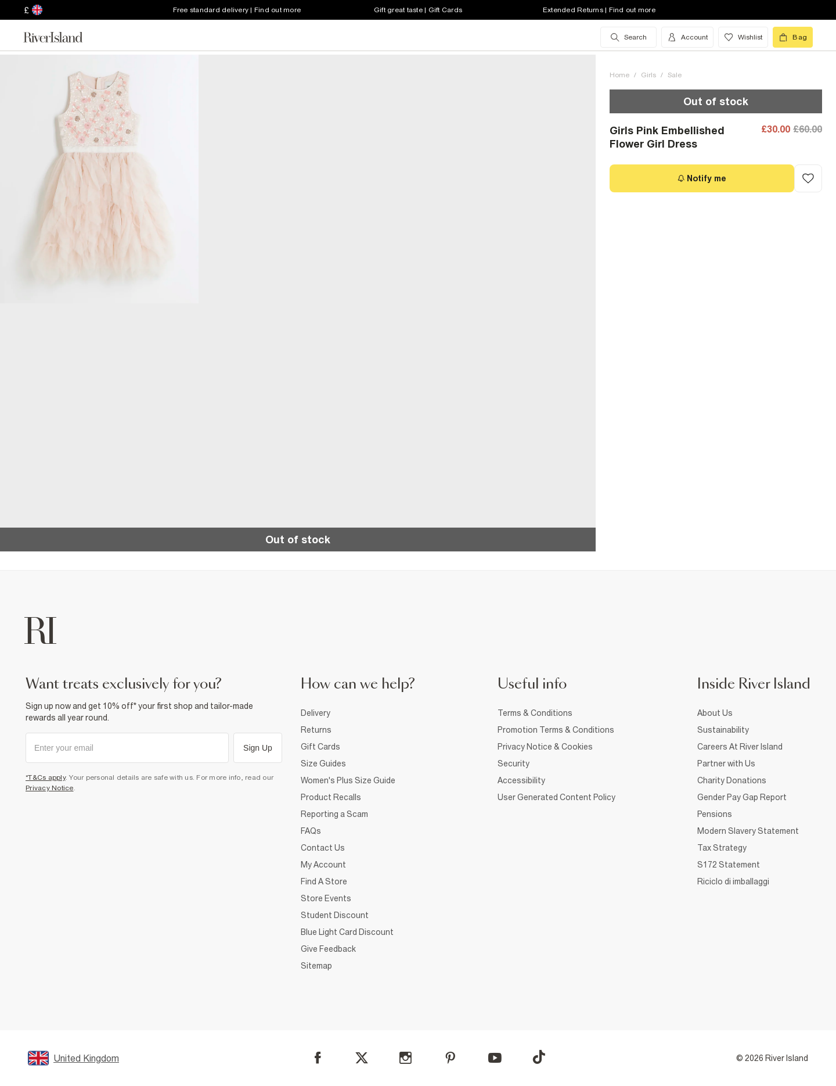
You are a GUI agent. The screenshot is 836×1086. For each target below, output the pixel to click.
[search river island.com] (628, 37)
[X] (362, 1058)
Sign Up (257, 747)
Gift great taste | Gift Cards (418, 10)
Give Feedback (328, 949)
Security (513, 763)
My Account (323, 864)
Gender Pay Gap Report (742, 797)
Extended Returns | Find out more (599, 10)
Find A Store (324, 881)
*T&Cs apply (46, 777)
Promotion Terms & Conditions (556, 729)
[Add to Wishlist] (808, 178)
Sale (675, 75)
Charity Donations (731, 780)
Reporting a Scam (334, 814)
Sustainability (723, 729)
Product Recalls (331, 797)
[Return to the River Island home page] (61, 37)
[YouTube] (495, 1058)
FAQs (311, 831)
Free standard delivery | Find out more (237, 10)
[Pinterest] (450, 1058)
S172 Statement (728, 864)
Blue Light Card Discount (347, 932)
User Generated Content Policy (556, 797)
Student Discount (335, 915)
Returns (316, 729)
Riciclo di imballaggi (733, 881)
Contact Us (323, 847)
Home (619, 75)
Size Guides (323, 763)
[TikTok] (539, 1057)
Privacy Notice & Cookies (545, 746)
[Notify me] (702, 178)
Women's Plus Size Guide (348, 780)
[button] (99, 179)
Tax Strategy (722, 847)
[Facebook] (318, 1058)
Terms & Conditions (535, 713)
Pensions (714, 814)
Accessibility (521, 780)
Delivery (315, 713)
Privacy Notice (50, 788)
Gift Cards (320, 746)
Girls (648, 75)
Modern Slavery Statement (748, 831)
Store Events (326, 898)
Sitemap (316, 965)
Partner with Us (726, 763)
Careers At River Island (740, 746)
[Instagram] (405, 1058)
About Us (715, 713)
